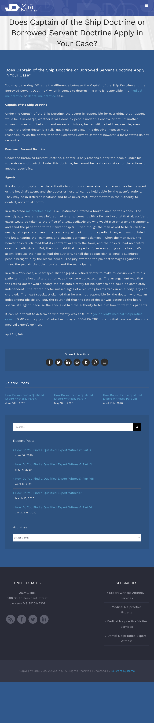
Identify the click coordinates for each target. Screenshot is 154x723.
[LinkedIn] (44, 619)
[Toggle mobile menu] (147, 5)
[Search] (137, 427)
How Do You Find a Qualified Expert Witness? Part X (53, 450)
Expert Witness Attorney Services (126, 595)
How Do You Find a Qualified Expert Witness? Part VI (53, 507)
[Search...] (73, 427)
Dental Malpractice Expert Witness (127, 638)
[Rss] (10, 619)
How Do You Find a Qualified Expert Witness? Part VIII (54, 478)
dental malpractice (42, 96)
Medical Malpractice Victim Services (127, 624)
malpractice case (39, 211)
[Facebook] (21, 619)
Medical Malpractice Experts (127, 609)
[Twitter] (32, 619)
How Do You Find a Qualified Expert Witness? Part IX (53, 464)
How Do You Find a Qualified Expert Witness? (48, 493)
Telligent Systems (123, 670)
